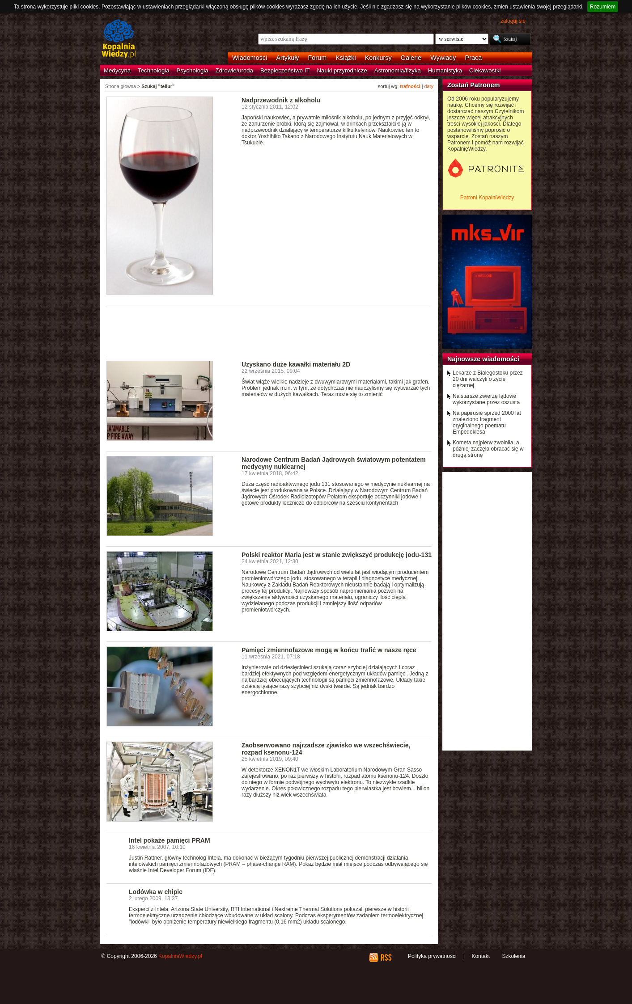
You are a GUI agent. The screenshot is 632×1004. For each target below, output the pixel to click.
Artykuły (287, 57)
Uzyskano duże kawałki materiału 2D (296, 364)
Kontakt (480, 956)
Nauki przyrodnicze (342, 70)
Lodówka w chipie (155, 891)
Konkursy (378, 57)
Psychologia (192, 70)
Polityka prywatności (432, 956)
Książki (345, 57)
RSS (386, 957)
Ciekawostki (485, 70)
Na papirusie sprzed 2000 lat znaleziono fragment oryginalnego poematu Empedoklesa (487, 422)
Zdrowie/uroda (234, 70)
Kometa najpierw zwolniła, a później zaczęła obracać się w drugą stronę (488, 448)
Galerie (411, 57)
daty (428, 86)
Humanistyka (445, 70)
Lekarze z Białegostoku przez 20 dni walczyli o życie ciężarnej (488, 379)
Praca (473, 57)
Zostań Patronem (473, 85)
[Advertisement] (269, 330)
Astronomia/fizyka (397, 70)
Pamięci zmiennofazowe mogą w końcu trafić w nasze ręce (329, 650)
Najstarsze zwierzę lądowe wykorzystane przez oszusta (486, 399)
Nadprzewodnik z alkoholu (281, 100)
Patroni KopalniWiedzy (487, 197)
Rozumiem (602, 7)
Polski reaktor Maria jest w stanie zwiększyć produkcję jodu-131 (337, 554)
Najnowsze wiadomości (483, 359)
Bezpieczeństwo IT (285, 70)
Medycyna (117, 70)
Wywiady (443, 57)
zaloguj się (513, 21)
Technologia (153, 70)
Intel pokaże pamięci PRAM (169, 840)
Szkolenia (513, 956)
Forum (317, 57)
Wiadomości (249, 57)
